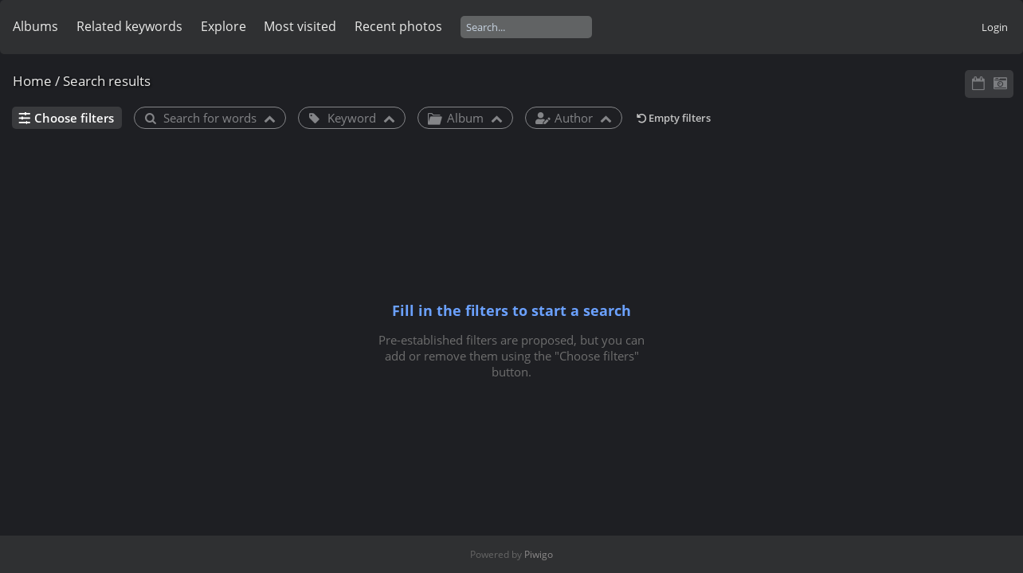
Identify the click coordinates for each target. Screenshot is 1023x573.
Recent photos (398, 26)
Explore (223, 26)
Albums (35, 26)
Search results (107, 81)
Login (995, 27)
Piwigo (538, 554)
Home (32, 81)
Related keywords (129, 26)
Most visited (300, 26)
